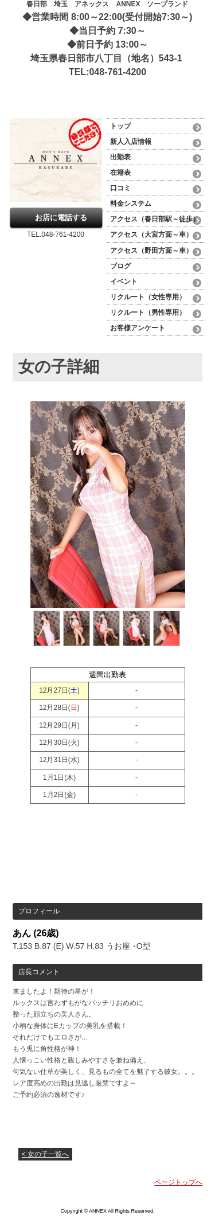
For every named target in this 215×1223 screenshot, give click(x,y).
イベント (124, 282)
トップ (120, 126)
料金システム (134, 204)
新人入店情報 (130, 142)
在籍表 (120, 173)
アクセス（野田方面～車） (151, 251)
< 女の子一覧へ (45, 1154)
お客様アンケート (137, 328)
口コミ (120, 188)
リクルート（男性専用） (148, 312)
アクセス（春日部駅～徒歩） (155, 219)
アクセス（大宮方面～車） (151, 234)
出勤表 (120, 157)
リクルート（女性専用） (148, 297)
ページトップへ (178, 1182)
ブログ (120, 266)
